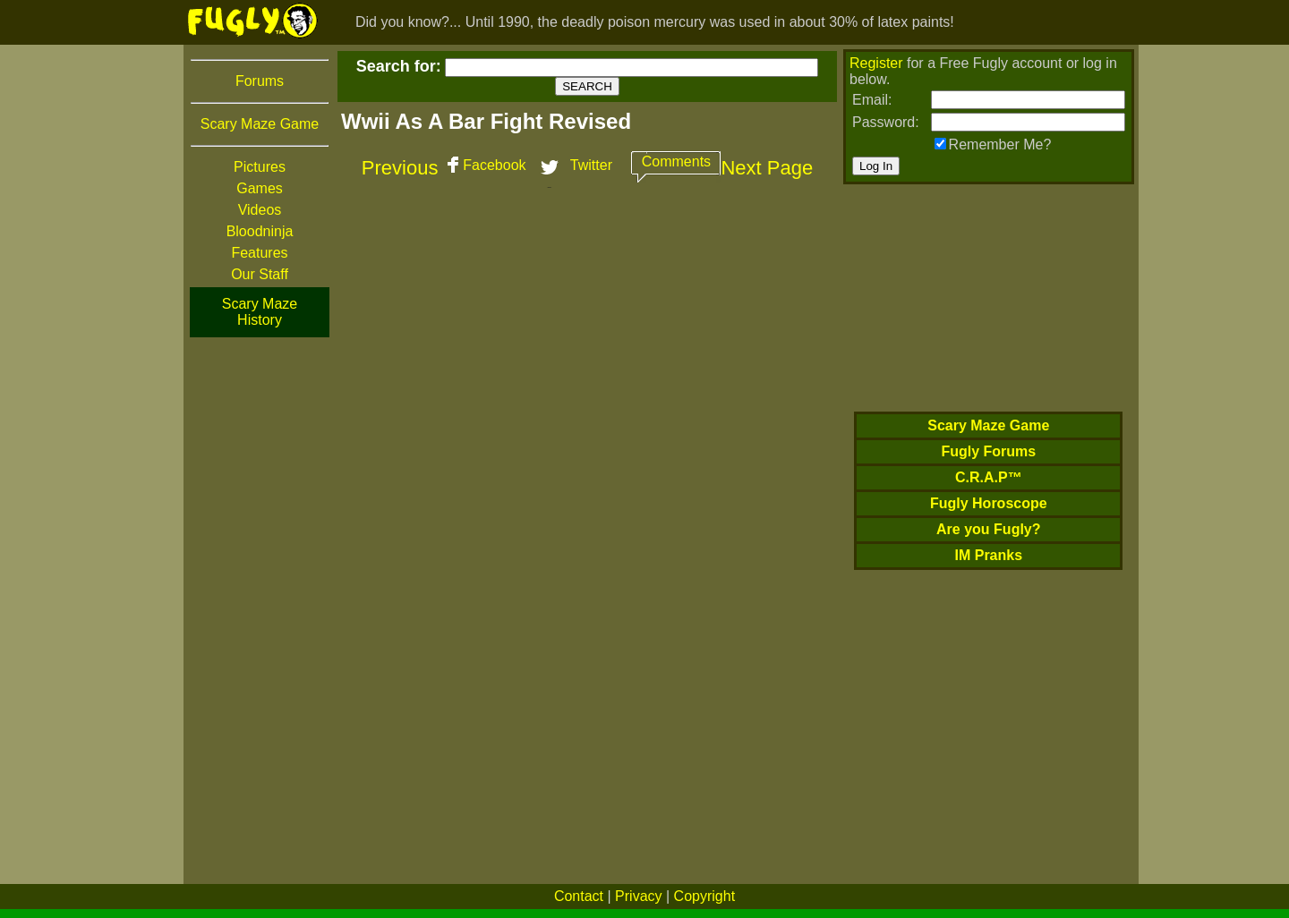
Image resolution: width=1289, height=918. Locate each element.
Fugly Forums (988, 451)
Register (876, 63)
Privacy (638, 896)
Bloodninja (260, 231)
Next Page (767, 168)
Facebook (494, 165)
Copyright (704, 896)
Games (259, 188)
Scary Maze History (259, 311)
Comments (676, 161)
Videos (260, 209)
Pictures (260, 166)
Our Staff (259, 274)
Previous (400, 168)
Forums (259, 81)
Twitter (591, 165)
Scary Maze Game (260, 124)
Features (259, 252)
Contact (578, 896)
